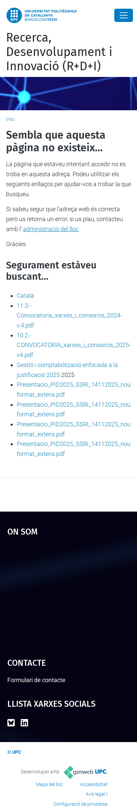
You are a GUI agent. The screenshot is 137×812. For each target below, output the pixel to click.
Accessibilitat (94, 784)
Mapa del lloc (49, 784)
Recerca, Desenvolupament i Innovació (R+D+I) (59, 52)
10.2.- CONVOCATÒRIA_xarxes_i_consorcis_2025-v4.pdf (74, 345)
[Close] (123, 15)
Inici (10, 119)
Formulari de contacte (36, 679)
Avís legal (95, 794)
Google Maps (68, 594)
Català (25, 295)
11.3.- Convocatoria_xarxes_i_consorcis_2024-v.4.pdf (69, 315)
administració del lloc (51, 228)
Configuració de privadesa (80, 804)
